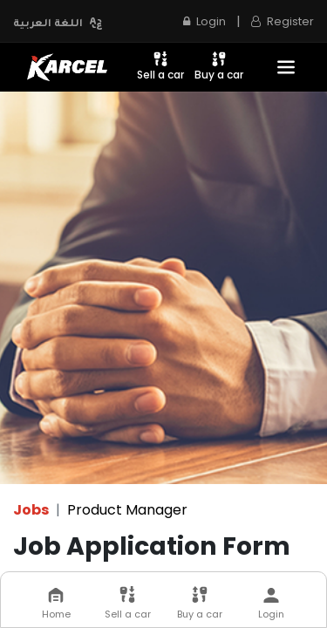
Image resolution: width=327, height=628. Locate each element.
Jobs (31, 510)
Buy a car (218, 66)
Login (204, 21)
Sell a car (160, 66)
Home (56, 604)
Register (282, 21)
